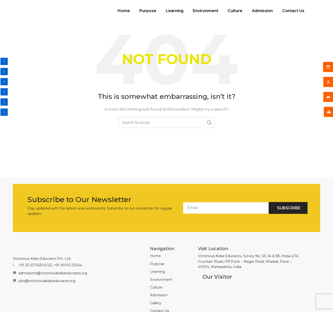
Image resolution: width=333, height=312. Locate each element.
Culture (235, 13)
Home (124, 13)
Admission (262, 13)
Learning (174, 13)
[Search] (166, 128)
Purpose (147, 13)
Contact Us (293, 13)
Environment (205, 13)
